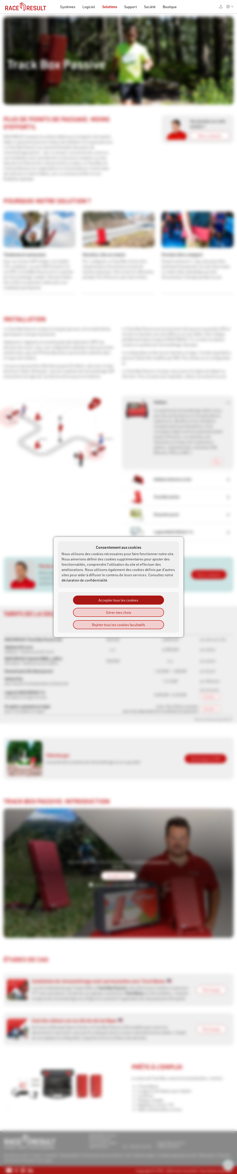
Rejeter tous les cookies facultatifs (118, 624)
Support (130, 6)
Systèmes (67, 6)
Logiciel (88, 6)
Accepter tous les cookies (118, 600)
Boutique (170, 6)
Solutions (109, 6)
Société (150, 6)
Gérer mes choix (118, 612)
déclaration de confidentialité (84, 580)
